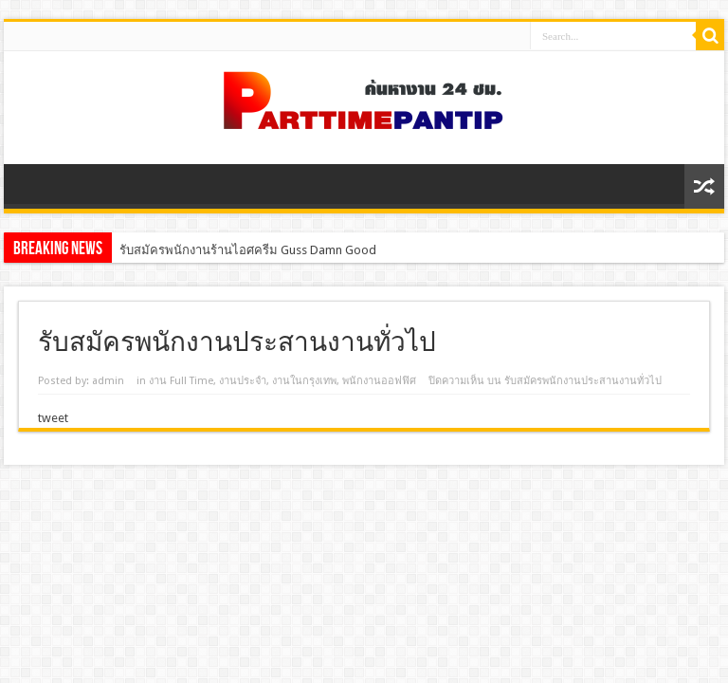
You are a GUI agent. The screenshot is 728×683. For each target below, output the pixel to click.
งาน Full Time (181, 381)
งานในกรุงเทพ (304, 381)
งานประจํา (242, 381)
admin (108, 381)
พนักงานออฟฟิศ (379, 381)
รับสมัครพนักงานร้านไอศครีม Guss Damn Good (247, 250)
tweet (53, 418)
